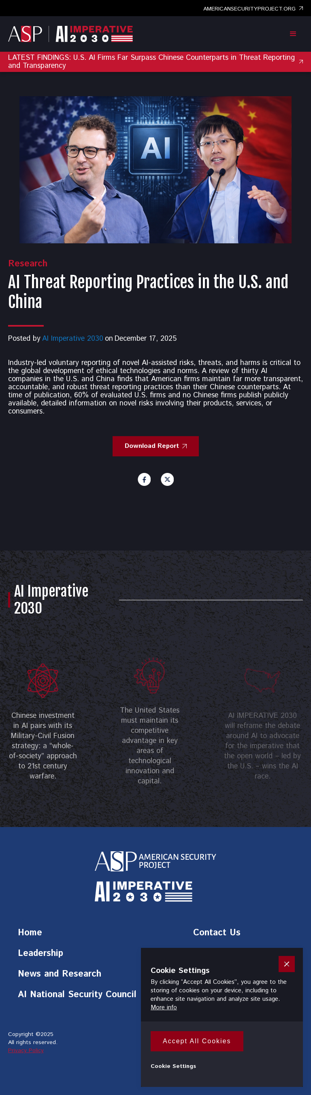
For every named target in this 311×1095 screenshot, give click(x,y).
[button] (293, 34)
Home (30, 934)
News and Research (59, 975)
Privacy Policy (26, 1050)
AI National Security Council (77, 996)
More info (164, 1007)
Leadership (40, 954)
